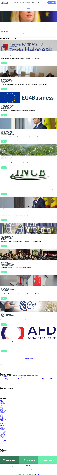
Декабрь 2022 (3, 432)
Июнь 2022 (2, 437)
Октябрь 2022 (3, 433)
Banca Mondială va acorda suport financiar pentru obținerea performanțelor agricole (7, 159)
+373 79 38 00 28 (52, 2)
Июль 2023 (2, 425)
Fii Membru (28, 2)
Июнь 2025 (2, 406)
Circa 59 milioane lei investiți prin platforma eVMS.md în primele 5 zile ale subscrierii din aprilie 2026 (19, 375)
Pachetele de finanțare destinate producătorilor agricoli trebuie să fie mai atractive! (7, 81)
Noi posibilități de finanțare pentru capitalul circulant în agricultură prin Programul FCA (16, 377)
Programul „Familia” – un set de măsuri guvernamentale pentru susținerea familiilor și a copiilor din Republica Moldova (8, 212)
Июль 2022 (2, 436)
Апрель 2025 (2, 408)
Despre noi (16, 2)
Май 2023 (2, 427)
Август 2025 (2, 405)
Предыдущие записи (28, 358)
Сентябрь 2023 (3, 423)
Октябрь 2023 (3, 423)
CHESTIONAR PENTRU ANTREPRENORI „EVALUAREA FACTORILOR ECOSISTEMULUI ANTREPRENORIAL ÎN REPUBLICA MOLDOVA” (7, 186)
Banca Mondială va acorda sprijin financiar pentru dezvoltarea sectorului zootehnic (7, 238)
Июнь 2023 (2, 426)
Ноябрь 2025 (2, 403)
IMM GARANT (3, 378)
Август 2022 (2, 435)
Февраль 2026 (3, 401)
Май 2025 (2, 407)
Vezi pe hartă (11, 460)
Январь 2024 (2, 420)
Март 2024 (2, 418)
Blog (33, 2)
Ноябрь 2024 (2, 411)
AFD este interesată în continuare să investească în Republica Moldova (7, 341)
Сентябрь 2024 (3, 413)
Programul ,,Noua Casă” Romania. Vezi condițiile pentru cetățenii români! (7, 289)
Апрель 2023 (2, 428)
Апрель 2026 (2, 399)
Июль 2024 (2, 415)
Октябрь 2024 (3, 412)
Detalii (4, 63)
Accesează (22, 2)
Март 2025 (2, 409)
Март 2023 (2, 429)
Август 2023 (2, 424)
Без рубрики (2, 451)
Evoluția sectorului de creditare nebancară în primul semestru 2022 (7, 315)
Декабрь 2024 (3, 410)
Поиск (1, 364)
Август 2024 (2, 414)
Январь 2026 (2, 402)
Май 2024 (2, 416)
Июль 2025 (2, 406)
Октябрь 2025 (3, 404)
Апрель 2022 (2, 439)
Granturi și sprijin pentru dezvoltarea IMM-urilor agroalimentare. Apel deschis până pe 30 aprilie (18, 376)
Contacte (37, 2)
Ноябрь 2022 (2, 432)
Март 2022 (2, 440)
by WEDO (37, 474)
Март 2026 (2, 400)
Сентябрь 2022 (3, 434)
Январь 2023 (2, 431)
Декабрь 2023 (3, 421)
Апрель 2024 (2, 417)
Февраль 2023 (3, 430)
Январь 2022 (2, 441)
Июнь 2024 (2, 415)
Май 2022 (2, 438)
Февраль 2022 (3, 440)
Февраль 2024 (3, 419)
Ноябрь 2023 (2, 422)
